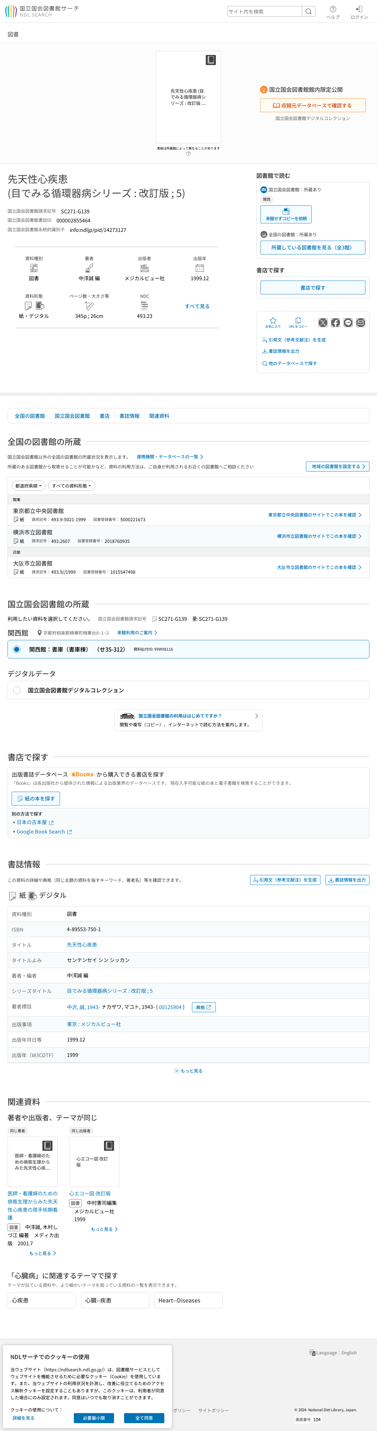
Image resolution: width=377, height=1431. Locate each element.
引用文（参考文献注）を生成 (294, 339)
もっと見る (43, 1253)
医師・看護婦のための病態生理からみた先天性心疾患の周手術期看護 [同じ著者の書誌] (33, 1205)
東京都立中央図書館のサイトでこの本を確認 (316, 515)
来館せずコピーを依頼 (286, 214)
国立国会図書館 (72, 415)
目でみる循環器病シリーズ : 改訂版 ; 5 (110, 990)
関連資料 (159, 415)
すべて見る (197, 306)
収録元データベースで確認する (312, 105)
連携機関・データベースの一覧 (171, 457)
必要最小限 (94, 1418)
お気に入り (273, 323)
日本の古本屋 (35, 822)
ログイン (359, 11)
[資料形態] (71, 486)
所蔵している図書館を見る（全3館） (313, 247)
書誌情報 (129, 415)
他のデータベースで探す (289, 363)
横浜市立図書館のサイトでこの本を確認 (320, 536)
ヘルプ (333, 11)
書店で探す (312, 287)
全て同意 (144, 1418)
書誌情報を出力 (280, 351)
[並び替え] (29, 486)
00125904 (170, 1007)
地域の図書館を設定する (340, 466)
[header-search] (271, 11)
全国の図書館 (30, 415)
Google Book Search (45, 831)
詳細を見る (24, 1418)
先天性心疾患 (82, 944)
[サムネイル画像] (34, 1162)
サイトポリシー (213, 1410)
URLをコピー (298, 323)
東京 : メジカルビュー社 (94, 1024)
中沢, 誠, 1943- (83, 1007)
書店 (105, 415)
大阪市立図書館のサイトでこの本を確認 (320, 567)
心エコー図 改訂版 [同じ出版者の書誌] (90, 1193)
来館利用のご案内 (138, 632)
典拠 (204, 1007)
